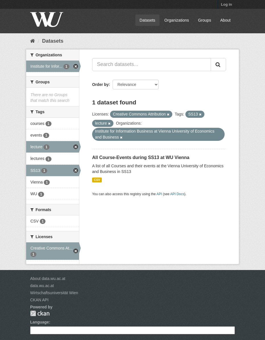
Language (39, 322)
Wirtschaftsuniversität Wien (54, 292)
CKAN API (39, 300)
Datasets (147, 20)
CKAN (39, 313)
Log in (226, 4)
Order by (100, 84)
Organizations (176, 20)
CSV (97, 180)
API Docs (177, 194)
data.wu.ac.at (42, 285)
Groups (204, 20)
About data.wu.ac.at (47, 278)
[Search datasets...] (151, 64)
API (159, 194)
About (225, 20)
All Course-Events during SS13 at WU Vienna (140, 157)
